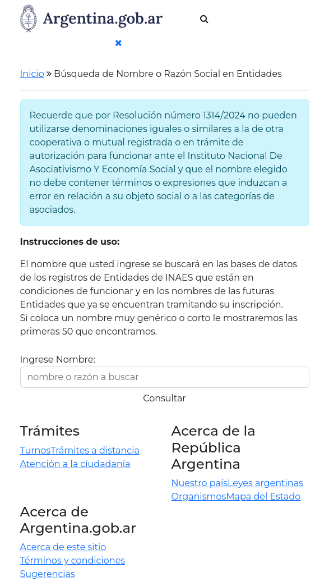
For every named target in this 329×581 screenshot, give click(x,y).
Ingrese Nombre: (57, 359)
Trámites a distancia (95, 450)
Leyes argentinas (265, 483)
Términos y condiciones (73, 560)
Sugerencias (47, 574)
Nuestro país (200, 483)
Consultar (164, 398)
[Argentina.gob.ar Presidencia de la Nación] (92, 17)
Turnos (35, 450)
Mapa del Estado (263, 496)
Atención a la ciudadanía (75, 464)
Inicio (32, 73)
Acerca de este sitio (63, 547)
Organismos (199, 496)
